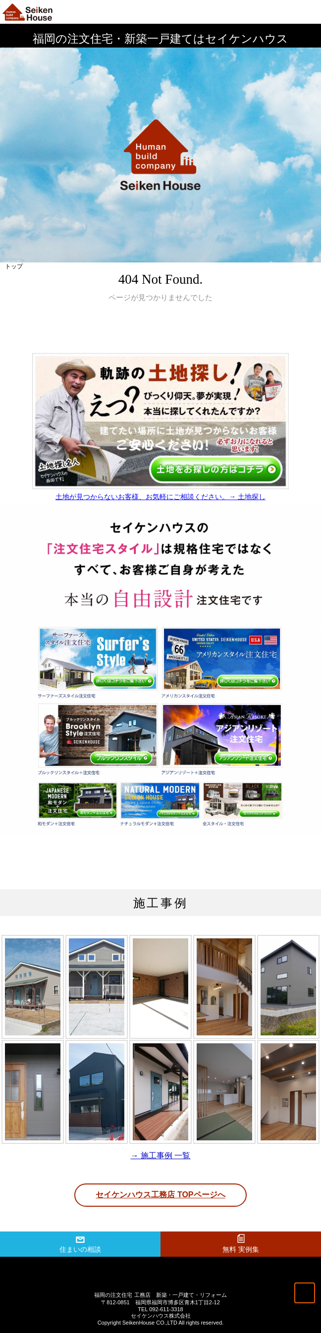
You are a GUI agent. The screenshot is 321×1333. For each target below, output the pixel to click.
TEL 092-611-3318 (160, 1309)
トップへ (304, 1292)
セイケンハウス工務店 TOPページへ (160, 1194)
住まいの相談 (80, 1249)
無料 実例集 (240, 1249)
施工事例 (160, 903)
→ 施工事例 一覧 (161, 1155)
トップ (14, 266)
